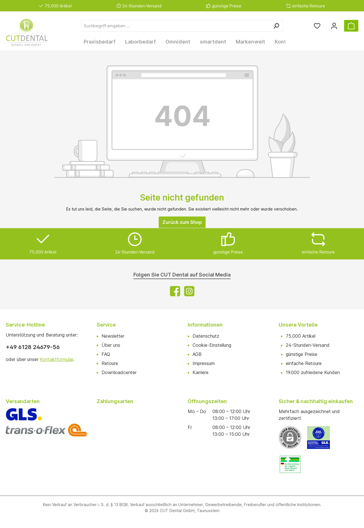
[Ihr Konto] (334, 26)
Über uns (111, 344)
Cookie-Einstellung (212, 344)
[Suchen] (276, 26)
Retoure (110, 362)
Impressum (204, 362)
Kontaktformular (56, 358)
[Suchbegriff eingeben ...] (175, 26)
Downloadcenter (119, 371)
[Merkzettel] (317, 26)
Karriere (200, 371)
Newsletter (113, 335)
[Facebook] (175, 290)
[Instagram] (189, 290)
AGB (197, 353)
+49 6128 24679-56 (33, 346)
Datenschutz (206, 335)
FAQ (106, 353)
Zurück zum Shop (182, 221)
